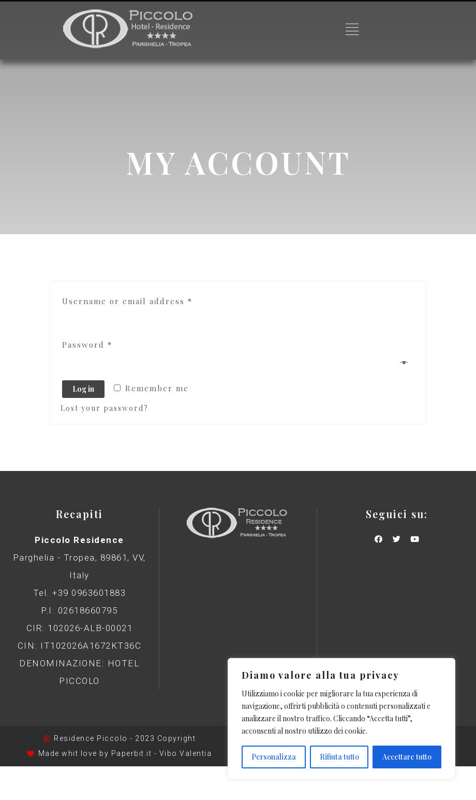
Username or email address (127, 301)
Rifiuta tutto (339, 757)
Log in (83, 389)
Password (87, 344)
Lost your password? (104, 408)
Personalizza (273, 757)
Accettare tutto (407, 757)
